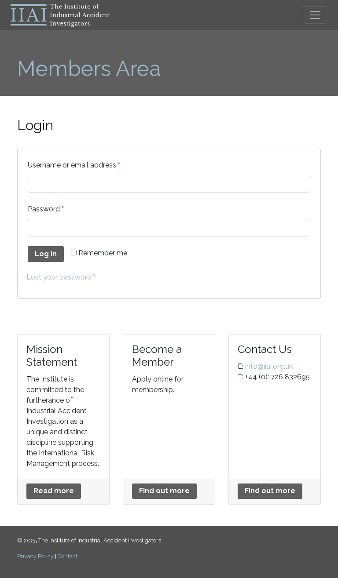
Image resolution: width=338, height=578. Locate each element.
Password (46, 209)
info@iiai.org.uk (269, 366)
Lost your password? (61, 277)
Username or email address (74, 165)
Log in (46, 254)
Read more (53, 491)
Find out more (164, 491)
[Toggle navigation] (315, 15)
